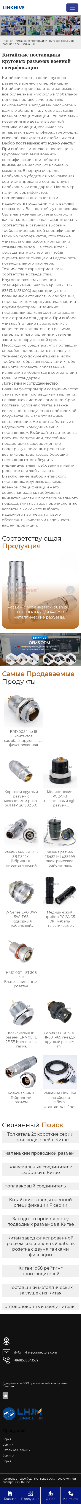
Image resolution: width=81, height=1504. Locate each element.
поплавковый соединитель (35, 1186)
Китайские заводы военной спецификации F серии (40, 1202)
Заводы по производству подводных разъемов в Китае (40, 1221)
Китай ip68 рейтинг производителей (41, 1271)
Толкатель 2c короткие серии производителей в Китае (40, 1137)
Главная (8, 40)
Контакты (71, 1495)
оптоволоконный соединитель (39, 1306)
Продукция (30, 1495)
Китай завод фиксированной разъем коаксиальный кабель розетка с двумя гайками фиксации (41, 1246)
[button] (70, 590)
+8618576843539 (25, 1360)
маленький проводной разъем (40, 1153)
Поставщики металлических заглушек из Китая (40, 1290)
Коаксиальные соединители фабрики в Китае (40, 1169)
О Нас (51, 1495)
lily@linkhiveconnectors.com (35, 1352)
